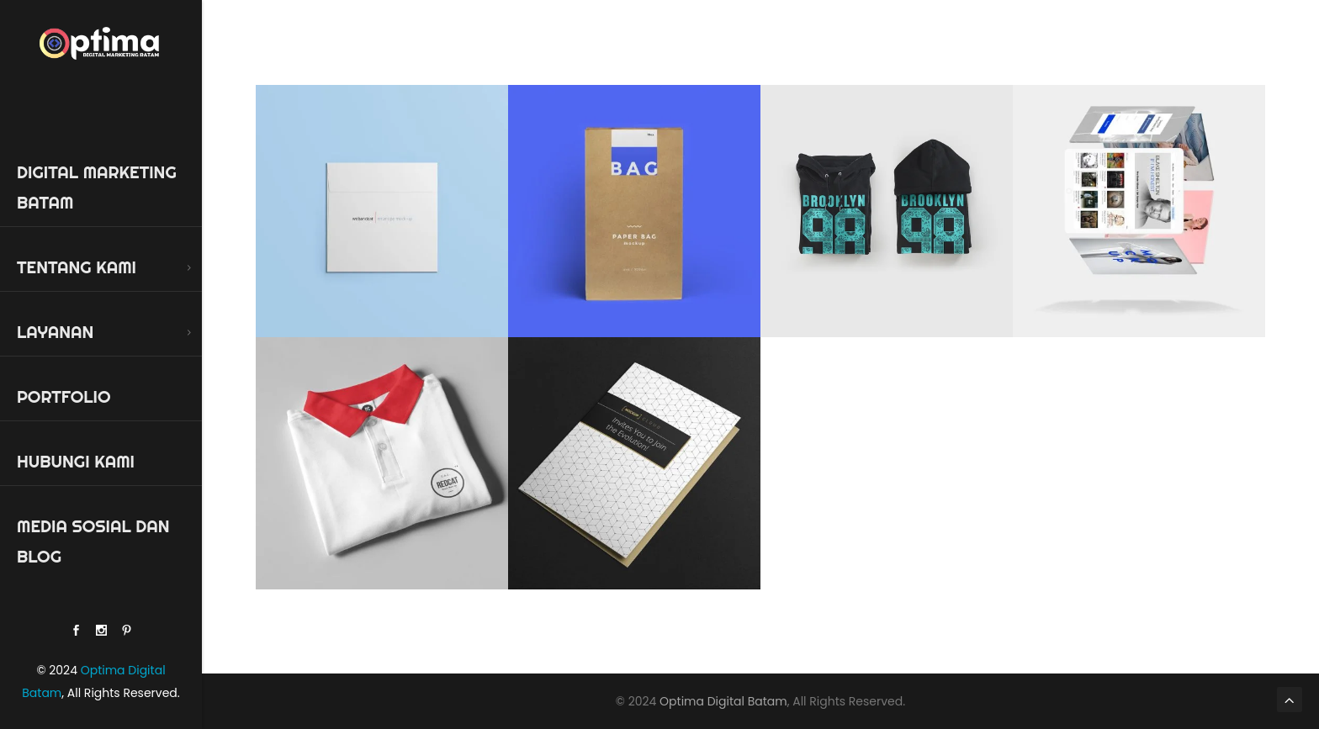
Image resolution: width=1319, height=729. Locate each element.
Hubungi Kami (76, 461)
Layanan (55, 331)
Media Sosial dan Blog (93, 541)
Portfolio (63, 396)
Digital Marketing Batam (97, 187)
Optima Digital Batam (723, 701)
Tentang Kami (76, 266)
